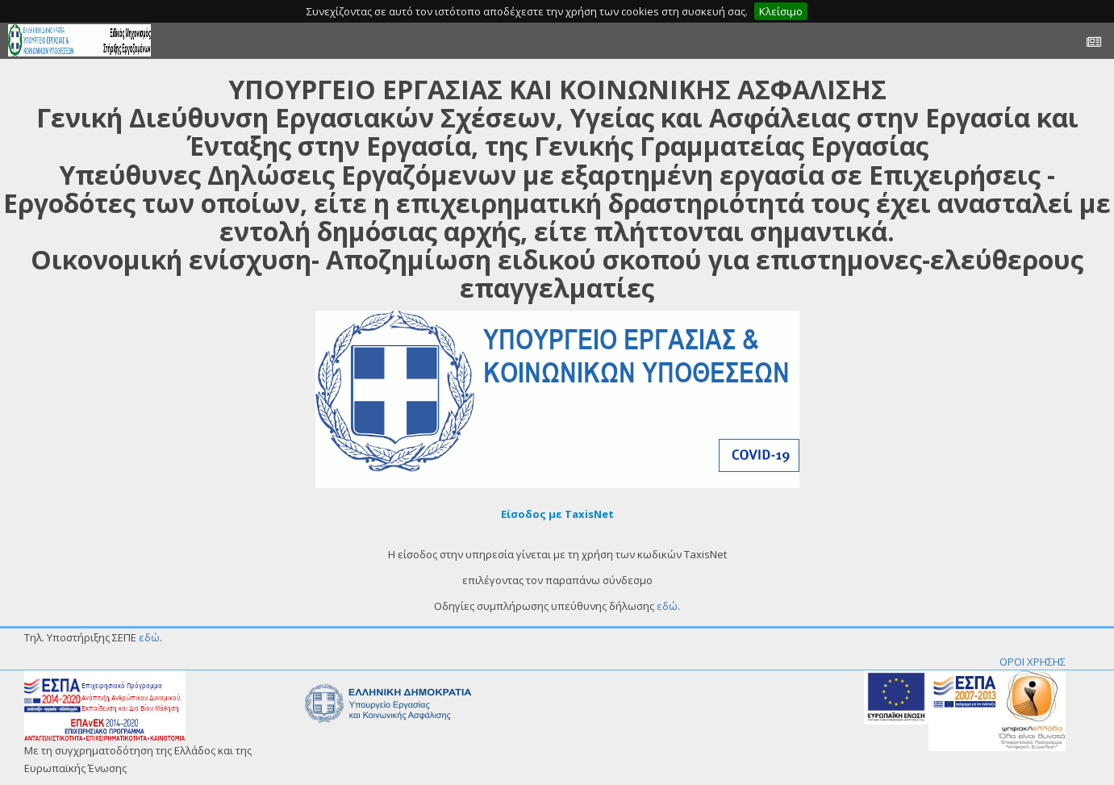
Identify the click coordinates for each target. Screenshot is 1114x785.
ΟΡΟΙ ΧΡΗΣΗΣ (1032, 661)
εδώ (667, 606)
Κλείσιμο (781, 11)
